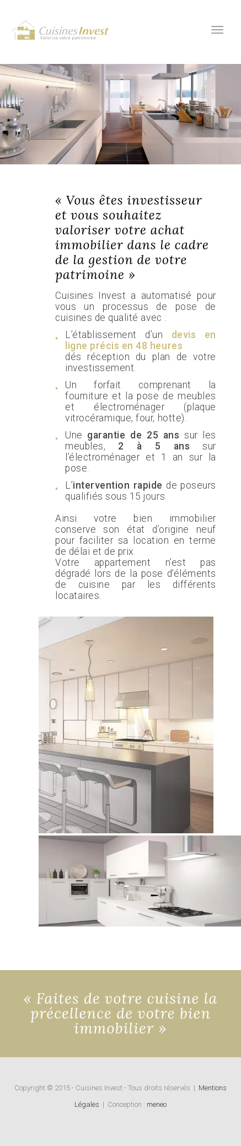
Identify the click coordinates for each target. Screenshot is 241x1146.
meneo (157, 1104)
